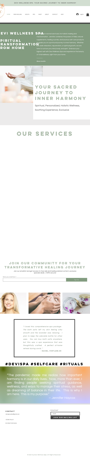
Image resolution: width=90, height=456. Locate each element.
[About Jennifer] (44, 61)
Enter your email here (9, 276)
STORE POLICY (10, 419)
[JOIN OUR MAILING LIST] (65, 417)
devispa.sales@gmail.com (12, 414)
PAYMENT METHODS (11, 423)
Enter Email (54, 410)
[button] (87, 14)
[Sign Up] (76, 280)
